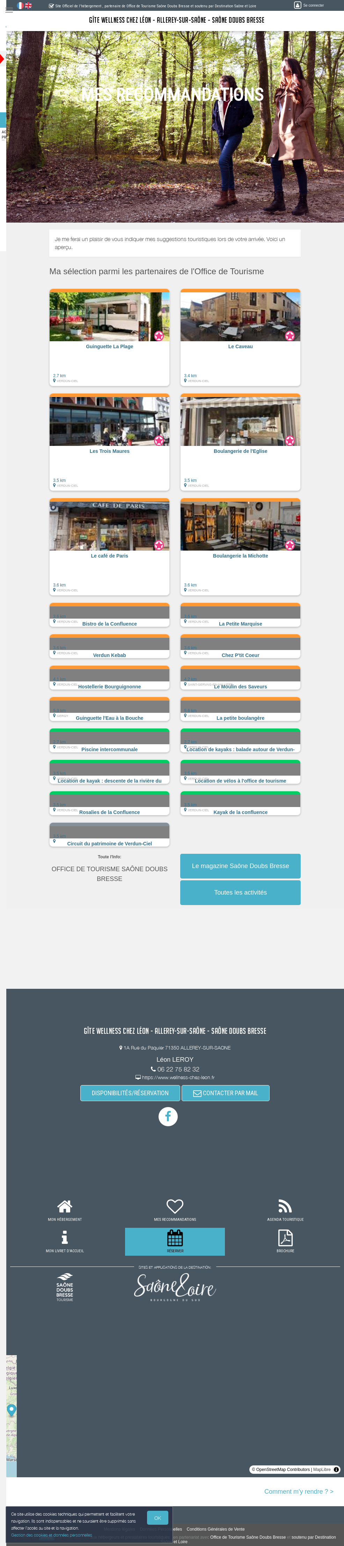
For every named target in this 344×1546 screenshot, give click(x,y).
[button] (115, 341)
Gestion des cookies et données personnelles (53, 1534)
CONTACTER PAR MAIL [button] (231, 1093)
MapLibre (322, 1469)
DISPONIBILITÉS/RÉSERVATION (136, 1093)
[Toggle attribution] (336, 1469)
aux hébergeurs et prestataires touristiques (147, 1537)
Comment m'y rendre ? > (299, 1491)
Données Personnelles (167, 1529)
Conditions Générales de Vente (222, 1529)
